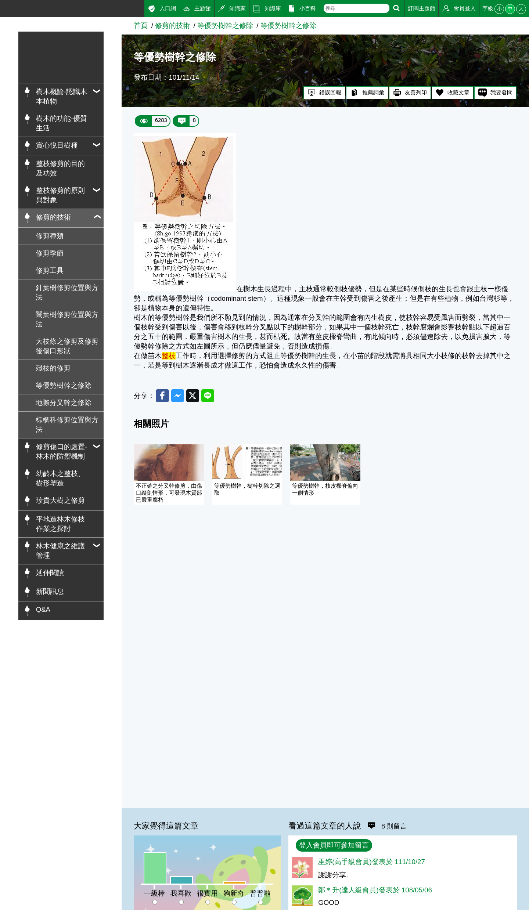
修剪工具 (50, 270)
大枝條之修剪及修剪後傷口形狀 (67, 346)
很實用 (207, 893)
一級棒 (154, 893)
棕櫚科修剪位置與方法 (67, 424)
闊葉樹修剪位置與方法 (67, 319)
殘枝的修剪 (53, 368)
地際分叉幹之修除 (63, 403)
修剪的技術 (172, 25)
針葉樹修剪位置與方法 (67, 292)
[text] (356, 8)
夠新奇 (233, 893)
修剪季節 (50, 253)
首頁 (141, 25)
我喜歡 (180, 893)
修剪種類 (50, 236)
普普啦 (260, 893)
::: (3, 7)
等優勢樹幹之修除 (63, 385)
